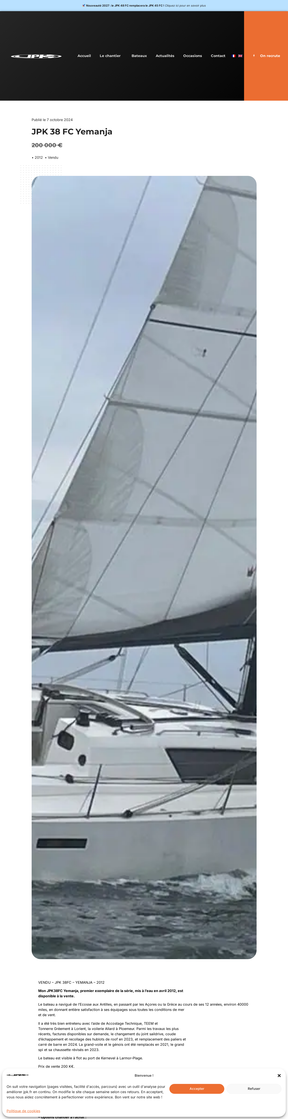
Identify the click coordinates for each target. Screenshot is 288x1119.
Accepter (197, 1089)
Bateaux (139, 56)
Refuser (254, 1089)
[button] (279, 1075)
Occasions (192, 56)
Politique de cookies (23, 1111)
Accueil (84, 56)
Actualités (165, 56)
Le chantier (111, 56)
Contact (218, 56)
